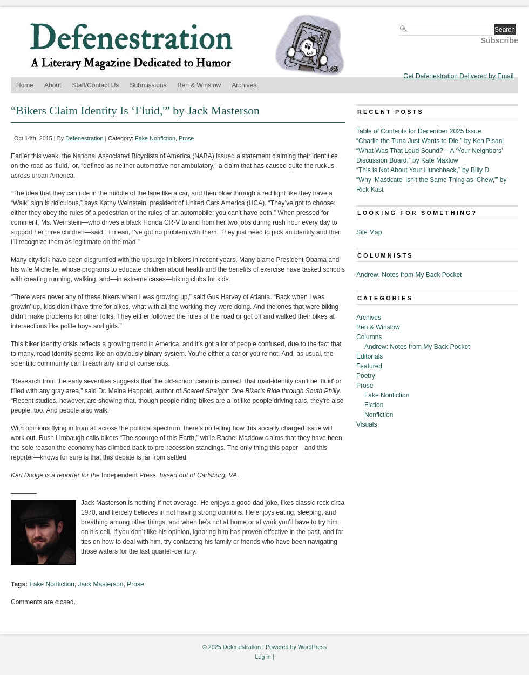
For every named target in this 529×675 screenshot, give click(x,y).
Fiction (373, 405)
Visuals (366, 424)
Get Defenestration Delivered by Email (458, 76)
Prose (186, 138)
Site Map (369, 232)
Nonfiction (378, 414)
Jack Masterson (101, 584)
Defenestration (84, 138)
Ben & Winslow (199, 85)
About (52, 85)
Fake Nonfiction (155, 138)
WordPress (312, 647)
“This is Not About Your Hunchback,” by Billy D (422, 170)
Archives (244, 85)
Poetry (365, 376)
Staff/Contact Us (95, 85)
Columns (369, 337)
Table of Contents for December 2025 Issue (418, 131)
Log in (262, 656)
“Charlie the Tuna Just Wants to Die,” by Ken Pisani (430, 141)
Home (24, 85)
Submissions (148, 85)
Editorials (369, 356)
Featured (369, 366)
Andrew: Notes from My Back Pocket (409, 275)
